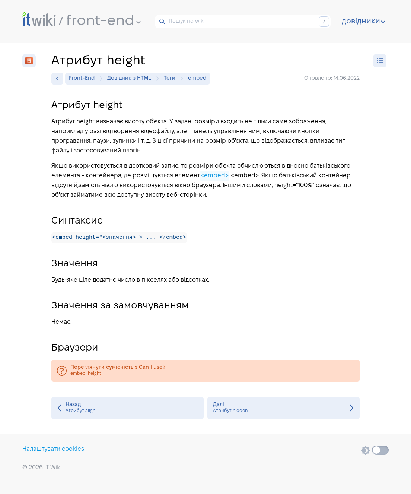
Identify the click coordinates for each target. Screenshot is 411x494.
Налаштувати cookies (53, 449)
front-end (103, 21)
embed (197, 78)
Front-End (83, 78)
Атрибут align (127, 408)
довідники (363, 21)
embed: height (205, 371)
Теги (171, 78)
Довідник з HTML (131, 78)
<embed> (215, 175)
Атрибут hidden (283, 408)
